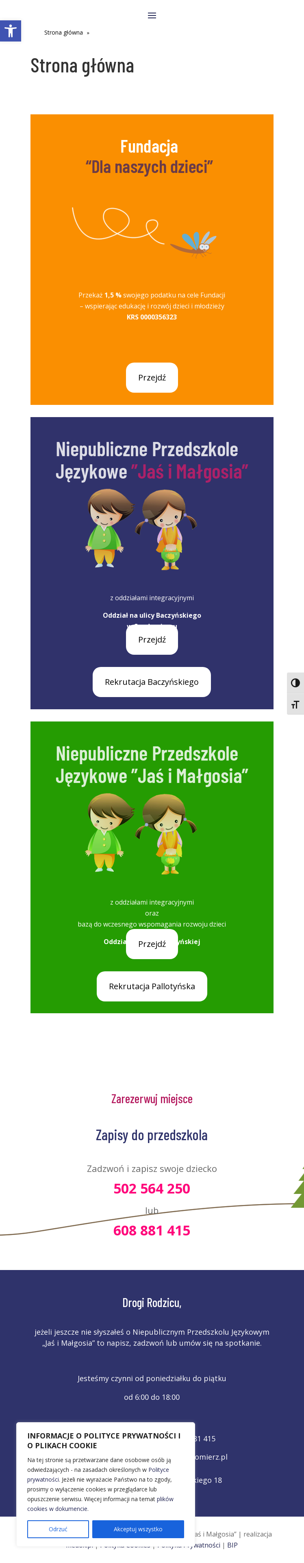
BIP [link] (232, 1545)
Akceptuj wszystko (138, 1529)
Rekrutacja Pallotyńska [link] (152, 986)
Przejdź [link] (152, 377)
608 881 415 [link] (151, 1230)
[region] (105, 1484)
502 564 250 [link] (151, 1188)
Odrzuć (58, 1529)
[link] (10, 31)
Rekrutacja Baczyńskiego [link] (152, 681)
